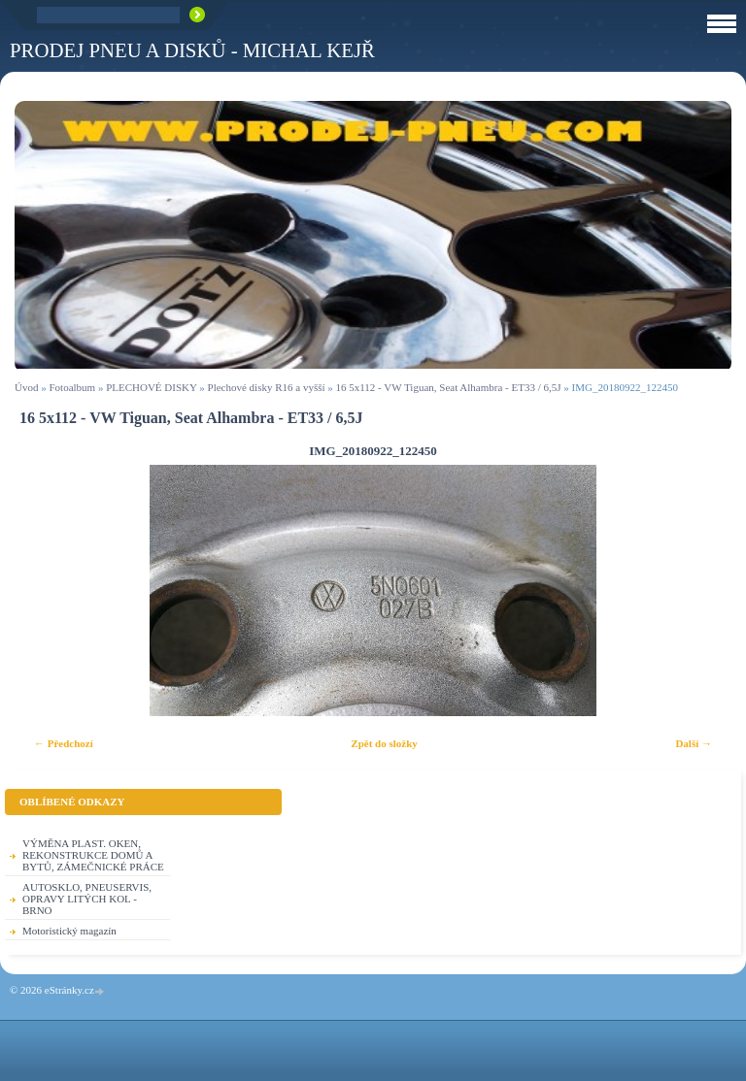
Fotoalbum (72, 387)
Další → (693, 743)
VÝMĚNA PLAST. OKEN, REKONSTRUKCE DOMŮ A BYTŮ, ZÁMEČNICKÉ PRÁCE (93, 854)
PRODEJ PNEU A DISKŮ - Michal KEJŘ (192, 50)
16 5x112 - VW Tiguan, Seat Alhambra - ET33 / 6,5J (448, 387)
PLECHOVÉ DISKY (151, 387)
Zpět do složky (384, 743)
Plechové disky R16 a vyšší (266, 387)
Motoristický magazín (69, 930)
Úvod (26, 387)
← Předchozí (63, 743)
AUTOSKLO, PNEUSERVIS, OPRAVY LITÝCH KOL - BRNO (87, 898)
